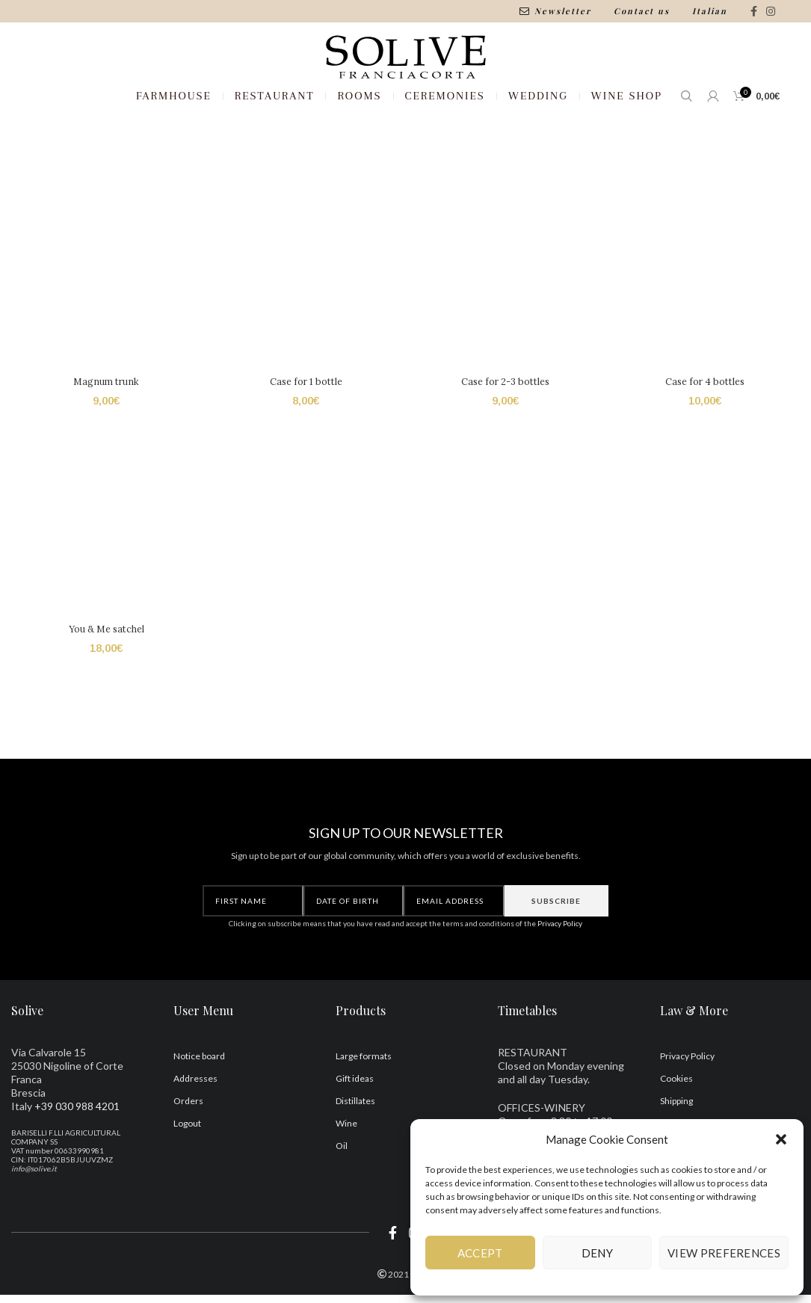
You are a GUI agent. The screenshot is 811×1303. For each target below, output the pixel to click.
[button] (781, 1139)
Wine (346, 1179)
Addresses (195, 1134)
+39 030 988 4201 (77, 1162)
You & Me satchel (104, 688)
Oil (342, 1201)
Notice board (199, 1112)
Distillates (355, 1156)
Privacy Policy (559, 980)
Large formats (364, 1112)
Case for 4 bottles (707, 439)
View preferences (723, 1253)
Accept (480, 1253)
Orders (188, 1156)
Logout (187, 1179)
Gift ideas (355, 1134)
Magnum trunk (104, 439)
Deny (597, 1253)
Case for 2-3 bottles (506, 439)
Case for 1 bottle (305, 439)
